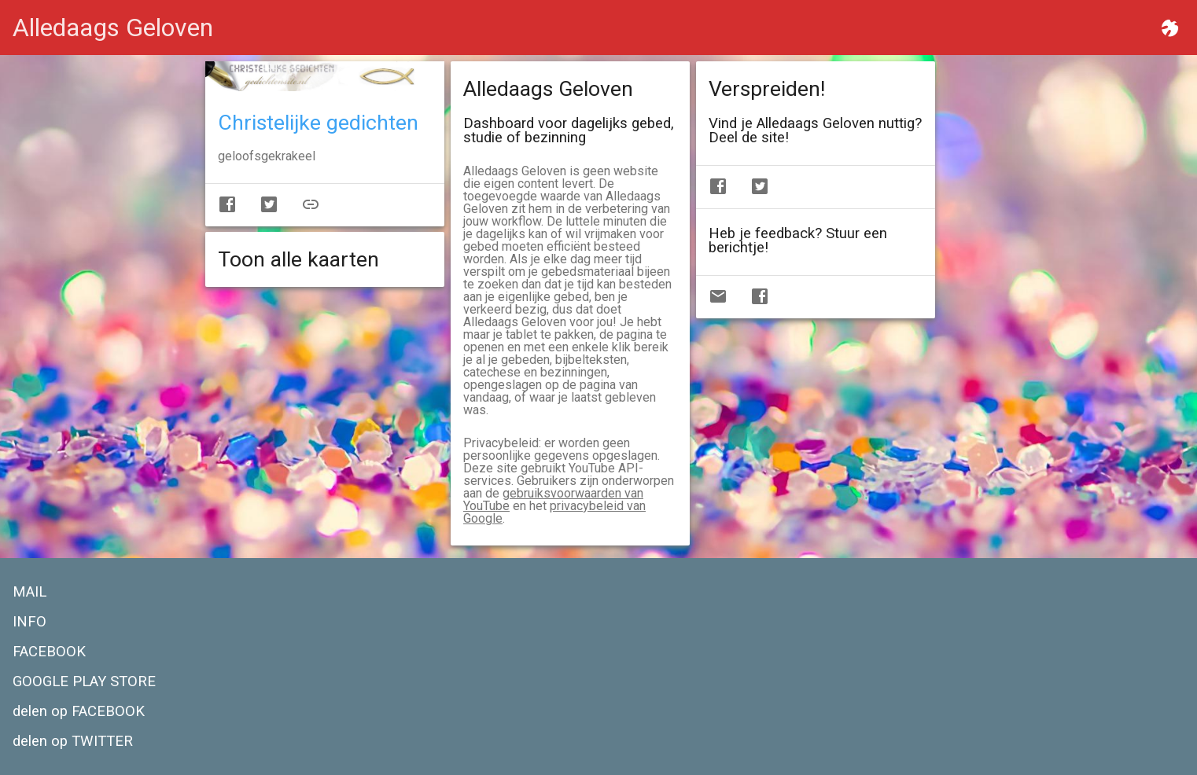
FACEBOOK (49, 651)
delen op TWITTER (73, 741)
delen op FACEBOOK (79, 711)
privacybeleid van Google (554, 512)
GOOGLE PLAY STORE (84, 681)
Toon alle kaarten (298, 259)
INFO (29, 621)
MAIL (29, 592)
